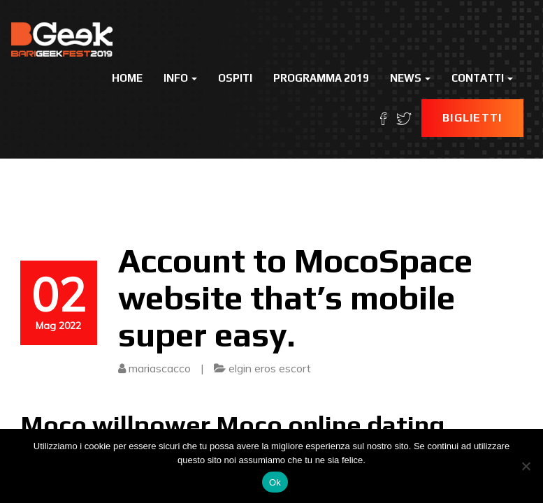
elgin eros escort (270, 368)
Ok (275, 482)
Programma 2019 (321, 78)
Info (180, 78)
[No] (526, 466)
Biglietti (472, 117)
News (410, 78)
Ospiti (235, 78)
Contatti (482, 78)
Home (127, 78)
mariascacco (160, 368)
